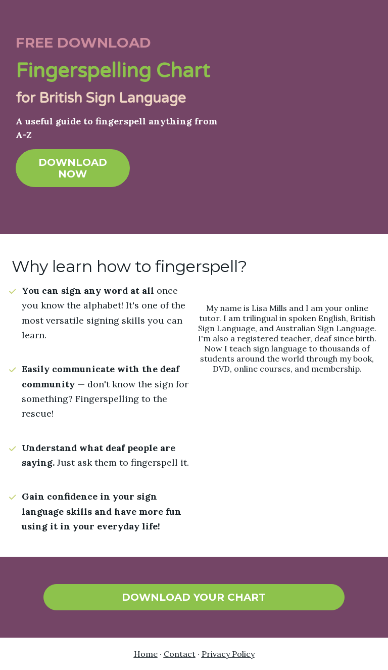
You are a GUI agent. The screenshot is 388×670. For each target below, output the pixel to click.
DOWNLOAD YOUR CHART (194, 597)
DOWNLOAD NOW (72, 168)
